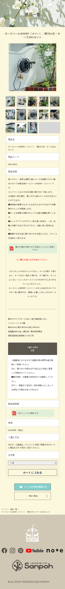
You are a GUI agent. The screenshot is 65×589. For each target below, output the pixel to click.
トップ (4, 509)
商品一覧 (13, 509)
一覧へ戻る (32, 495)
